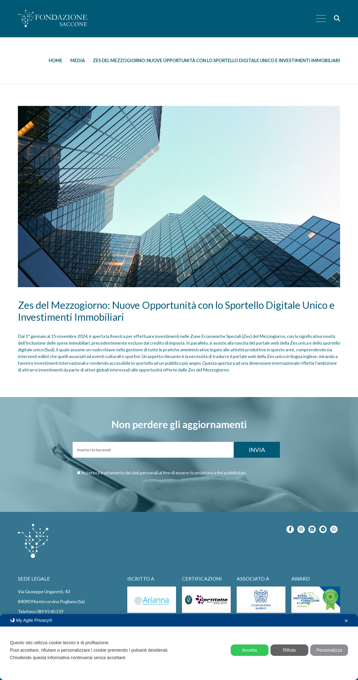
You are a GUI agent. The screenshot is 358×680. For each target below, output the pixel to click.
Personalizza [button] (329, 650)
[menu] (321, 18)
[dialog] (179, 647)
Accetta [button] (249, 650)
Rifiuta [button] (289, 650)
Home (55, 60)
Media (77, 60)
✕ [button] (346, 620)
